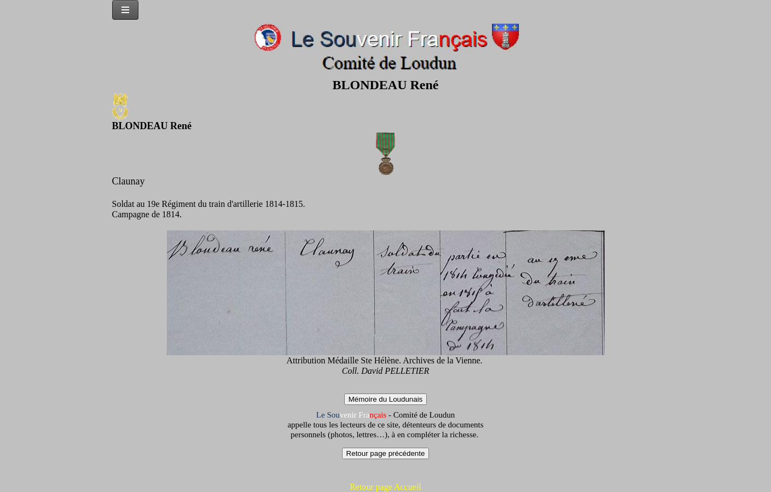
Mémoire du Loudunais (386, 399)
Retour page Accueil (385, 486)
